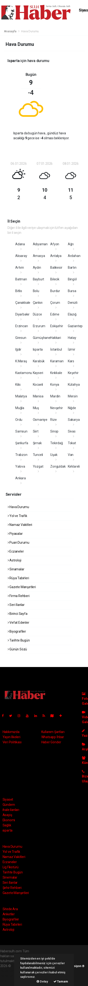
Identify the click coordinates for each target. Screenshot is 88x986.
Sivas (72, 431)
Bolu (36, 291)
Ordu (18, 420)
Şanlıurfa (21, 443)
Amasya (39, 256)
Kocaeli (38, 384)
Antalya (55, 256)
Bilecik (54, 279)
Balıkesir (56, 267)
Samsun (21, 431)
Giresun (20, 338)
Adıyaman (40, 244)
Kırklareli (74, 466)
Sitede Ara (10, 909)
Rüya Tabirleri (18, 578)
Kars (71, 361)
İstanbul (56, 349)
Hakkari (55, 338)
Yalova (20, 466)
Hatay (72, 338)
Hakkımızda (11, 732)
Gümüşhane (41, 338)
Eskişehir (56, 326)
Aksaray (21, 256)
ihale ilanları (11, 810)
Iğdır (18, 349)
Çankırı (38, 302)
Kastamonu (23, 373)
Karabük (39, 361)
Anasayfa (10, 31)
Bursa (72, 291)
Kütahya (74, 384)
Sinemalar (10, 877)
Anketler (9, 914)
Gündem (9, 804)
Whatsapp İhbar (52, 737)
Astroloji (14, 560)
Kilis (18, 384)
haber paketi (9, 971)
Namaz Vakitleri (20, 525)
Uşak (53, 455)
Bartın (72, 267)
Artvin (19, 267)
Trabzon (21, 455)
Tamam (61, 981)
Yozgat (38, 466)
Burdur (55, 291)
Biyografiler (17, 631)
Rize (53, 420)
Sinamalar (16, 569)
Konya (54, 384)
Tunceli (38, 455)
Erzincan (21, 326)
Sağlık (7, 825)
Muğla (19, 408)
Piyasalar (15, 533)
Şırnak (37, 443)
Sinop (54, 431)
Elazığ (72, 314)
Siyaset (8, 799)
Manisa (38, 396)
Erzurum (39, 326)
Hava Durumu (30, 31)
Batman (21, 279)
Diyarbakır (22, 314)
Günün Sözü (17, 649)
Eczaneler (16, 551)
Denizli (72, 302)
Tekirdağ (56, 443)
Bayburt (38, 279)
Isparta (38, 349)
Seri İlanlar (16, 605)
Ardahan (74, 256)
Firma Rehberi (19, 596)
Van (70, 455)
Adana (20, 244)
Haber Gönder (51, 742)
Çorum (55, 302)
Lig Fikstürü (11, 867)
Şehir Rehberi (12, 888)
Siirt (35, 431)
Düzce (37, 314)
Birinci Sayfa (17, 614)
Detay (42, 981)
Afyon (54, 244)
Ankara (20, 478)
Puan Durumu (19, 542)
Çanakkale (22, 302)
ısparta (8, 830)
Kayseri (38, 373)
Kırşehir (73, 373)
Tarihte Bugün (19, 640)
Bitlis (18, 291)
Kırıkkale (56, 373)
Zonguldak (57, 466)
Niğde (72, 408)
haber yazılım (10, 976)
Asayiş (7, 815)
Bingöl (72, 279)
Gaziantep (75, 326)
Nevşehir (56, 408)
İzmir (71, 349)
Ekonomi (9, 820)
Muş (36, 408)
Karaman (57, 361)
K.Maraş (21, 361)
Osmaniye (40, 420)
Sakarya (74, 420)
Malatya (21, 396)
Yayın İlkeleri (11, 737)
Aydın (37, 267)
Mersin (73, 396)
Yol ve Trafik (17, 516)
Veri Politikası (12, 742)
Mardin (55, 396)
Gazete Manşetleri (22, 587)
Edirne (54, 314)
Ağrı (71, 244)
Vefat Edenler (18, 622)
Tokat (72, 443)
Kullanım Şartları (53, 732)
